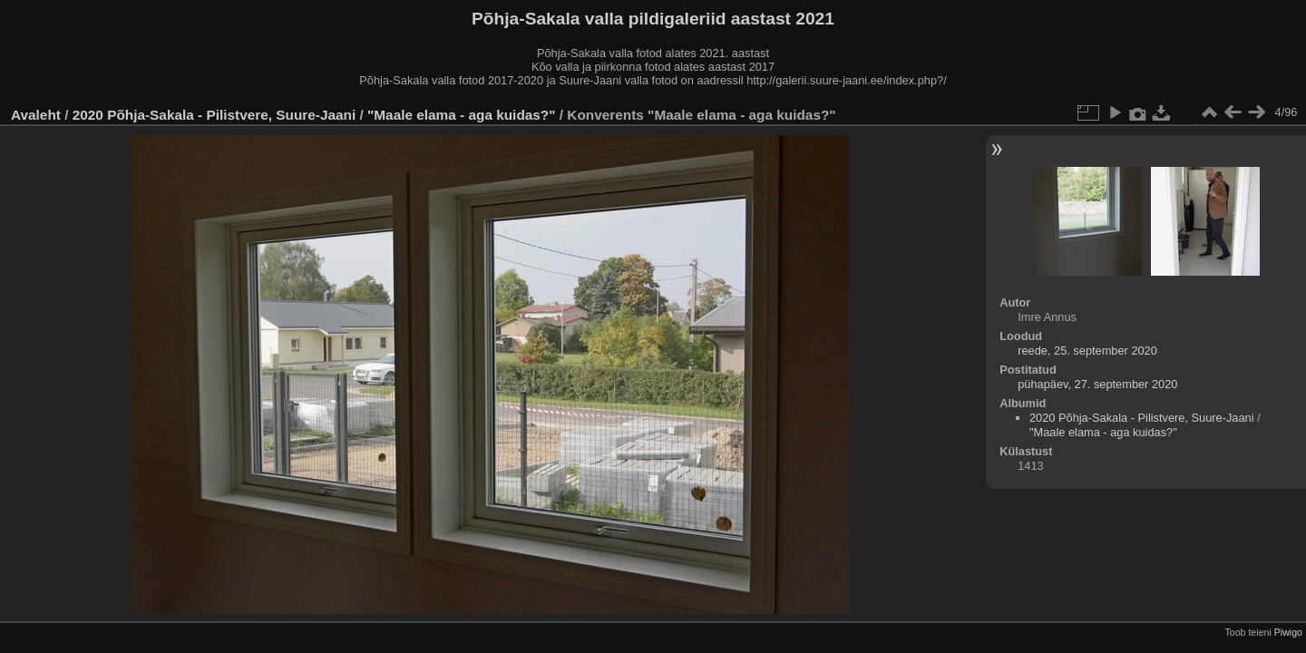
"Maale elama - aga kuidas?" (463, 114)
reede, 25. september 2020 (1087, 350)
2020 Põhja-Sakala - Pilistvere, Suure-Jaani (214, 114)
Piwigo (1288, 632)
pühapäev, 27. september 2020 (1097, 384)
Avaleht (36, 114)
